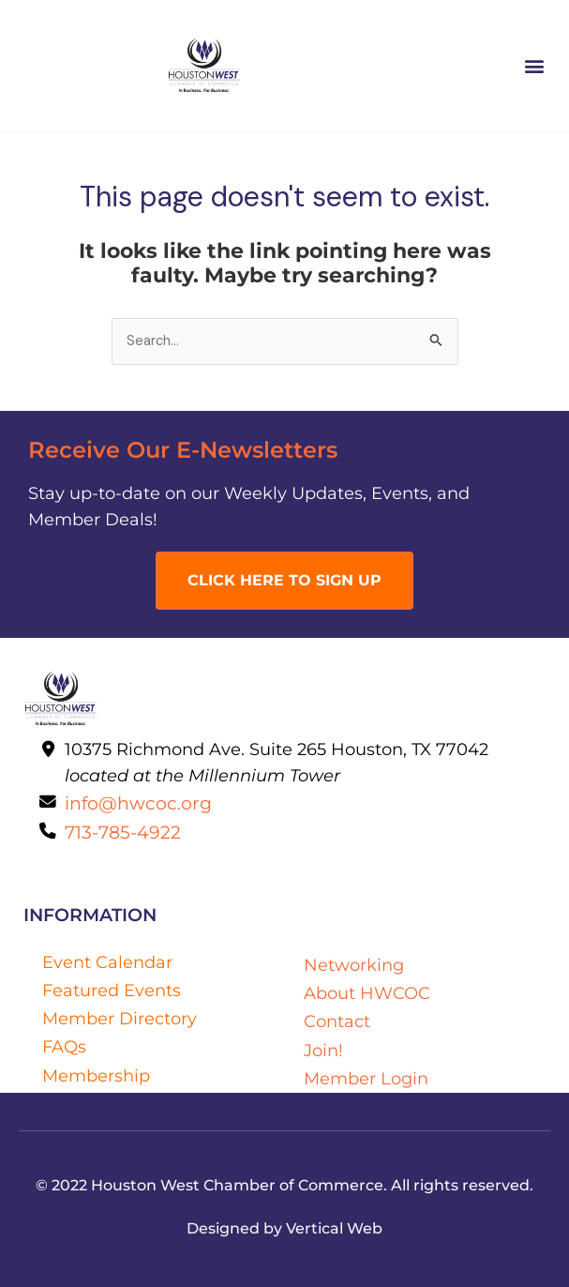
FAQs (64, 1046)
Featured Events (111, 990)
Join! (323, 1050)
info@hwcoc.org (138, 803)
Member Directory (119, 1018)
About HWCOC (367, 993)
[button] (534, 66)
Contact (337, 1021)
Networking (354, 965)
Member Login (366, 1078)
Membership (96, 1075)
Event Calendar (107, 962)
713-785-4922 (123, 832)
